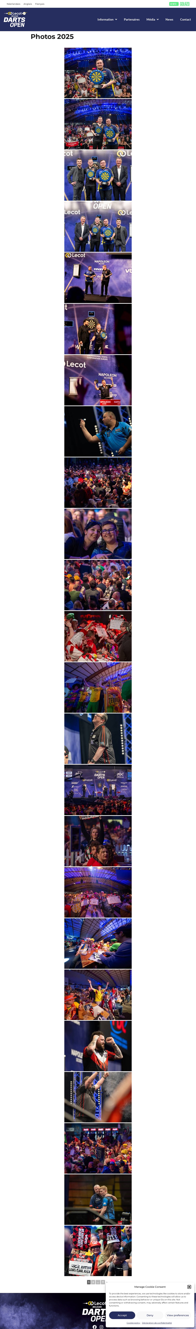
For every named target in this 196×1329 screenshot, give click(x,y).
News (169, 19)
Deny (150, 1315)
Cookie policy (133, 1323)
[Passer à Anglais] (28, 4)
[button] (189, 1287)
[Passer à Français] (40, 4)
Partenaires (132, 19)
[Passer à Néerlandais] (13, 4)
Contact (185, 19)
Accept (122, 1315)
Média (152, 19)
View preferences (178, 1315)
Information (107, 19)
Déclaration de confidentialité (157, 1323)
